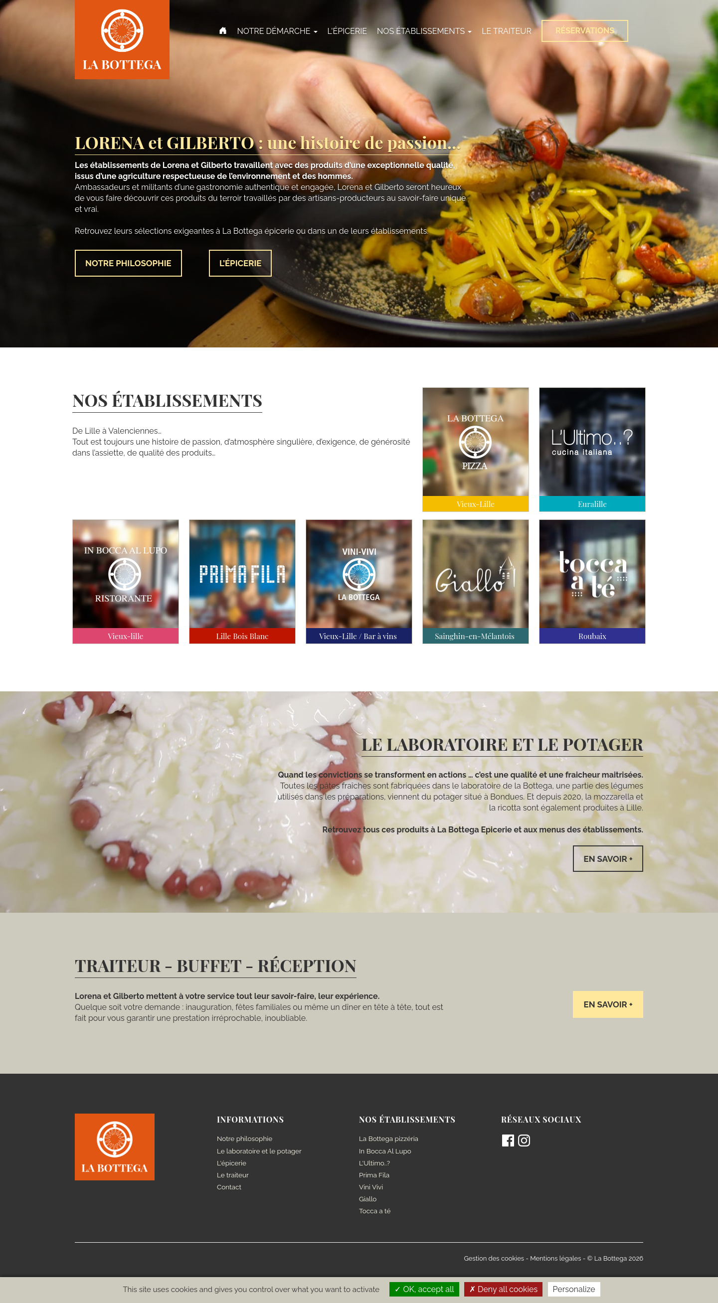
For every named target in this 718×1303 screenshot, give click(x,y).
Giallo (368, 1200)
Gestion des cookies (494, 1259)
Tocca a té (375, 1212)
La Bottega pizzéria (389, 1140)
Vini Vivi (371, 1188)
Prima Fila (374, 1176)
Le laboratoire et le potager (261, 1152)
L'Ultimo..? (375, 1164)
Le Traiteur (507, 31)
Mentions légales (555, 1259)
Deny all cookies (503, 1289)
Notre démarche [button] (277, 31)
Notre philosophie (245, 1140)
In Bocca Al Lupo (386, 1152)
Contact (229, 1188)
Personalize (574, 1289)
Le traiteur (233, 1176)
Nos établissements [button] (424, 31)
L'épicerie (347, 31)
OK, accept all (424, 1289)
